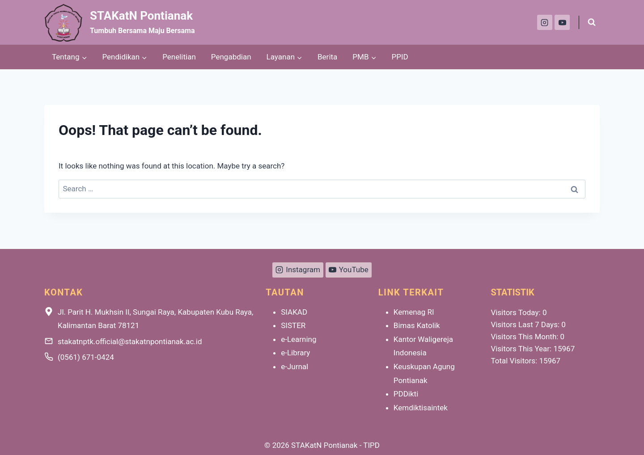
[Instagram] (544, 22)
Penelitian (179, 56)
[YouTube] (562, 22)
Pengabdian (231, 56)
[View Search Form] (592, 22)
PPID (400, 56)
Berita (327, 56)
